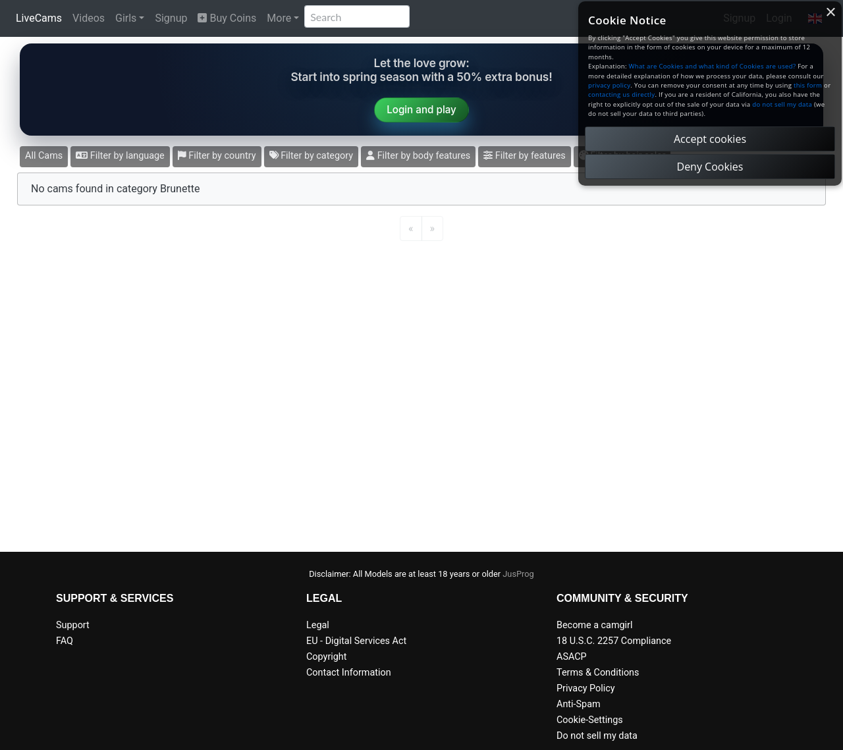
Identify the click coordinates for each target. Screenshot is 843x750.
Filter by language (120, 155)
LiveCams (39, 18)
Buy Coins (227, 18)
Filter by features (524, 155)
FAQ (64, 641)
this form (808, 85)
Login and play (421, 109)
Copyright (326, 656)
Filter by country (217, 155)
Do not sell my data (597, 735)
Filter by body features (418, 155)
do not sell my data (782, 104)
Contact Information (348, 672)
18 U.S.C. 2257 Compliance (614, 641)
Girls (125, 18)
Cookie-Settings (590, 720)
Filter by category (311, 155)
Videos (88, 18)
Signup (171, 18)
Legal (317, 625)
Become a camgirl (595, 625)
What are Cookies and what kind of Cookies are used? (712, 66)
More (279, 18)
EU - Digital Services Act (356, 641)
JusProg (518, 574)
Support (73, 625)
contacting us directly (621, 94)
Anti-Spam (579, 704)
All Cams (44, 155)
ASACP (572, 656)
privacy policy (609, 85)
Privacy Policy (586, 688)
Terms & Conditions (598, 672)
